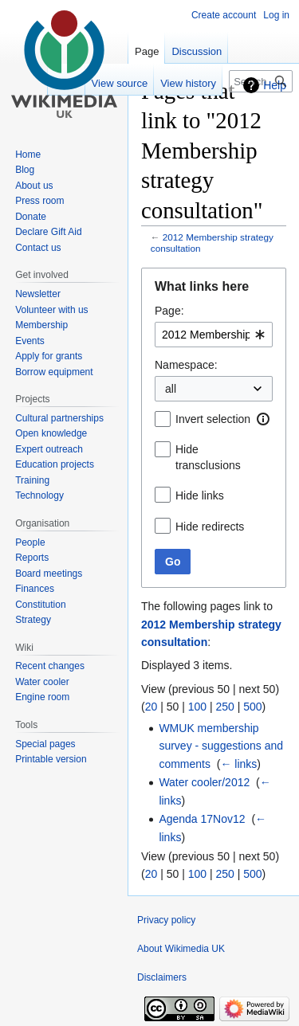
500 (252, 706)
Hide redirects (209, 526)
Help (274, 85)
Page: (169, 310)
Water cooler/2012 (204, 782)
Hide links (199, 495)
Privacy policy (166, 920)
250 (224, 706)
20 (151, 706)
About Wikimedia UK (181, 948)
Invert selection (212, 419)
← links (238, 764)
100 (197, 706)
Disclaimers (162, 977)
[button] (263, 419)
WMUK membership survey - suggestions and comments (221, 746)
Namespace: (186, 364)
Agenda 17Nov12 (202, 819)
